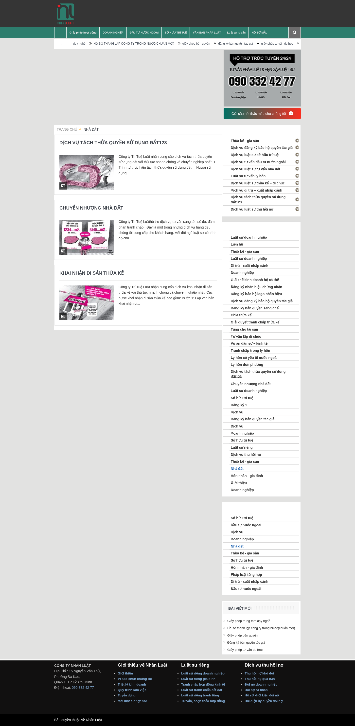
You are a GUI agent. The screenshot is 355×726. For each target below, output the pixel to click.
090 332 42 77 (83, 688)
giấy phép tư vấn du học (290, 43)
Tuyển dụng (127, 695)
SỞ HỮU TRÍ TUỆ (176, 32)
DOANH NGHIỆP (113, 32)
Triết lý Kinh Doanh (133, 684)
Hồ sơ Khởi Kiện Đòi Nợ (262, 695)
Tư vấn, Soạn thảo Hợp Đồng (203, 701)
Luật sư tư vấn (236, 32)
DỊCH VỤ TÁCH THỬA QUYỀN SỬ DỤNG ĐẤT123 (113, 142)
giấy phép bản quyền (209, 43)
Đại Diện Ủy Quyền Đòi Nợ (264, 701)
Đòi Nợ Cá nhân (257, 690)
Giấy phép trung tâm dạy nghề (79, 43)
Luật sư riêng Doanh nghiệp (203, 673)
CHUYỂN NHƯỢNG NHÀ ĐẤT (91, 208)
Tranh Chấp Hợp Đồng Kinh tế (203, 684)
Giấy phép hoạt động (83, 32)
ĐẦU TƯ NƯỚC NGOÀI (144, 32)
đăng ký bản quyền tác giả (248, 43)
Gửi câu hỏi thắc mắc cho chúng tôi (262, 113)
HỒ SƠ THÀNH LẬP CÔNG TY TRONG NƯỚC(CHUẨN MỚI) (147, 43)
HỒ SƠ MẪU (259, 32)
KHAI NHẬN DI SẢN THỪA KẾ (91, 273)
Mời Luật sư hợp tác (132, 701)
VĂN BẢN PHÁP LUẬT (207, 32)
